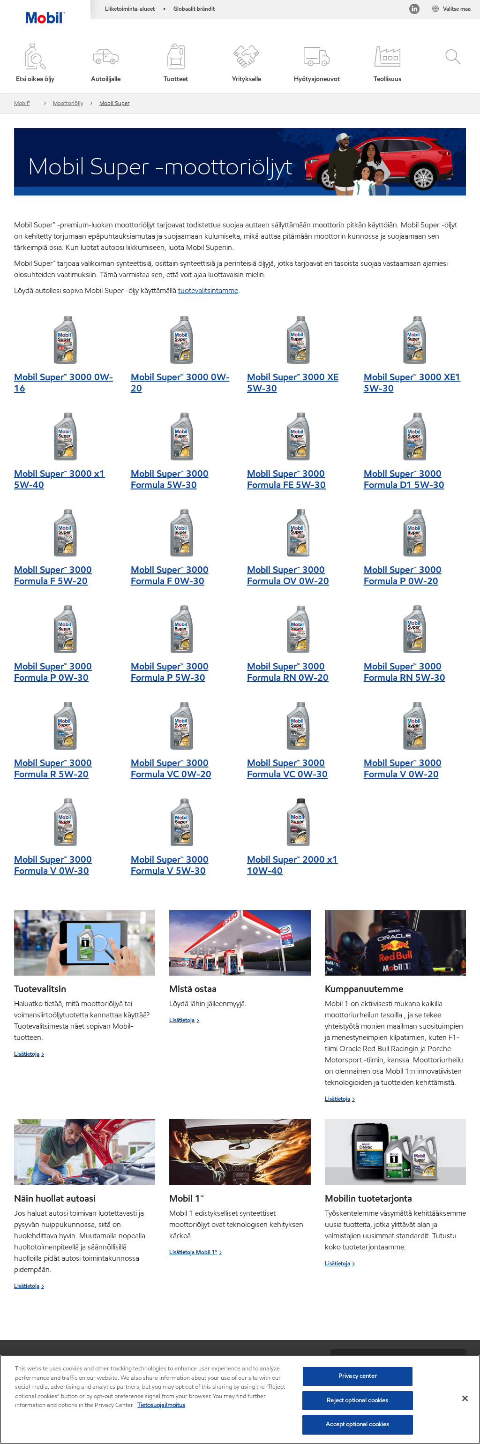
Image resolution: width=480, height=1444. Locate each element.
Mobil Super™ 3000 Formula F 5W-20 (53, 575)
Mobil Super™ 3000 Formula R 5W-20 (53, 768)
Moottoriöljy (68, 103)
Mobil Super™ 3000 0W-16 (63, 382)
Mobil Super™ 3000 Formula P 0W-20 (403, 575)
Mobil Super (114, 103)
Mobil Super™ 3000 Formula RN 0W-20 (288, 672)
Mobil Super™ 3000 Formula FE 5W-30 (286, 479)
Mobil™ (22, 103)
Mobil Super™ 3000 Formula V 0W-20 (403, 768)
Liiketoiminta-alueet (130, 9)
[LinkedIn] (414, 10)
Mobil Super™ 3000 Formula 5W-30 (170, 479)
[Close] (465, 1398)
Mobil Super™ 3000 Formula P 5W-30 (170, 672)
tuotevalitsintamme (208, 290)
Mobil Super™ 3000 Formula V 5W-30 (170, 865)
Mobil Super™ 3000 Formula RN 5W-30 (404, 672)
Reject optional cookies (357, 1400)
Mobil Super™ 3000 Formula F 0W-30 (170, 575)
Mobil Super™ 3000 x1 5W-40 (59, 479)
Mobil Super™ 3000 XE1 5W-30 (412, 382)
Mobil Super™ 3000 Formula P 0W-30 (53, 672)
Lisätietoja (26, 1054)
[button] (105, 64)
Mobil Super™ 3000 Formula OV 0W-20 (288, 575)
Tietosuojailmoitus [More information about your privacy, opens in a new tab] (161, 1405)
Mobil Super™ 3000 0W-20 (180, 382)
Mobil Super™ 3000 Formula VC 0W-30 (287, 768)
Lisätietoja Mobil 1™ (193, 1252)
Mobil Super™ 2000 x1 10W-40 (292, 865)
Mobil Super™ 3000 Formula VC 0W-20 (171, 768)
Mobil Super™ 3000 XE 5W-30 (292, 382)
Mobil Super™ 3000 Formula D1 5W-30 (404, 479)
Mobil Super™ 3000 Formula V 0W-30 (53, 865)
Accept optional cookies (357, 1424)
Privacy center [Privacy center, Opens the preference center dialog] (357, 1376)
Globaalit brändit (194, 9)
